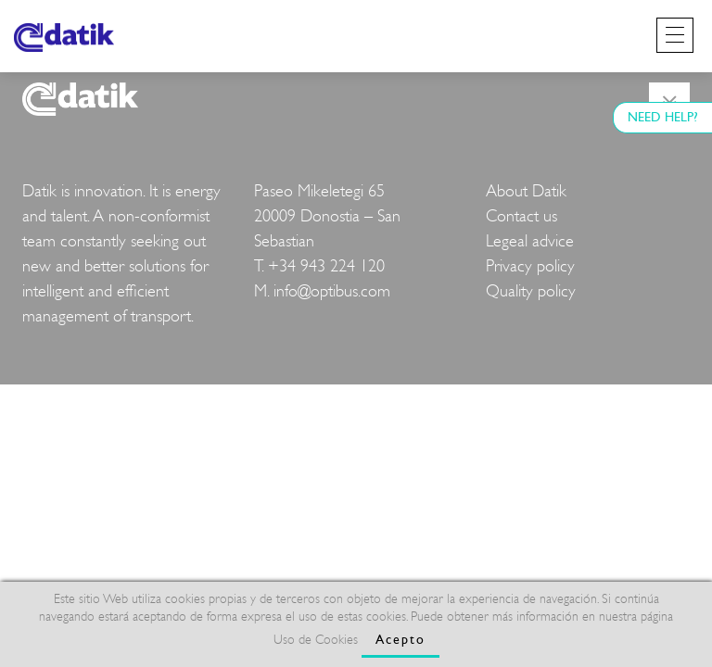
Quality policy (531, 291)
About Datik (526, 191)
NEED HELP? (663, 117)
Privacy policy (530, 266)
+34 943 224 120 (326, 266)
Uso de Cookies (315, 640)
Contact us (521, 216)
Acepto (400, 640)
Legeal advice (530, 241)
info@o (296, 291)
